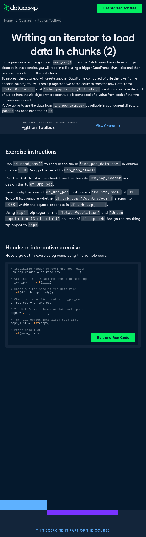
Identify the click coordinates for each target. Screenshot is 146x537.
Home (8, 20)
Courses (25, 20)
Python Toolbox (49, 20)
